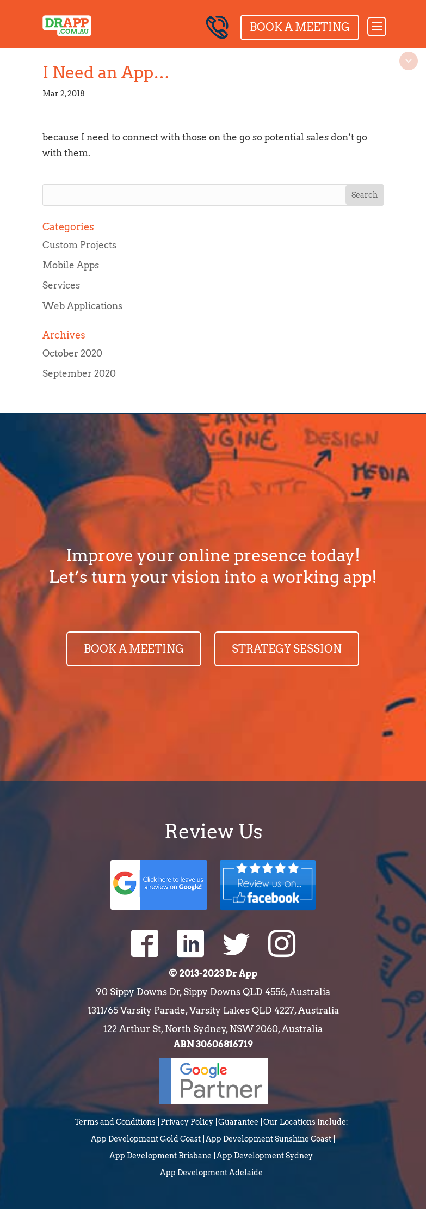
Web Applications (82, 305)
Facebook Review (268, 884)
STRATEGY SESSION (287, 648)
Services (61, 285)
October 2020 (72, 353)
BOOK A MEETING (134, 648)
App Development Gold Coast (146, 1139)
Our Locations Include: (305, 1122)
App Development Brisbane (160, 1155)
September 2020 (79, 373)
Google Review (158, 884)
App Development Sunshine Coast (268, 1139)
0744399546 (217, 27)
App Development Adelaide (211, 1172)
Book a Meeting (300, 27)
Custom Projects (79, 245)
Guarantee (238, 1122)
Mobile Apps (70, 265)
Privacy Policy (186, 1122)
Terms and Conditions (115, 1122)
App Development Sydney (265, 1155)
